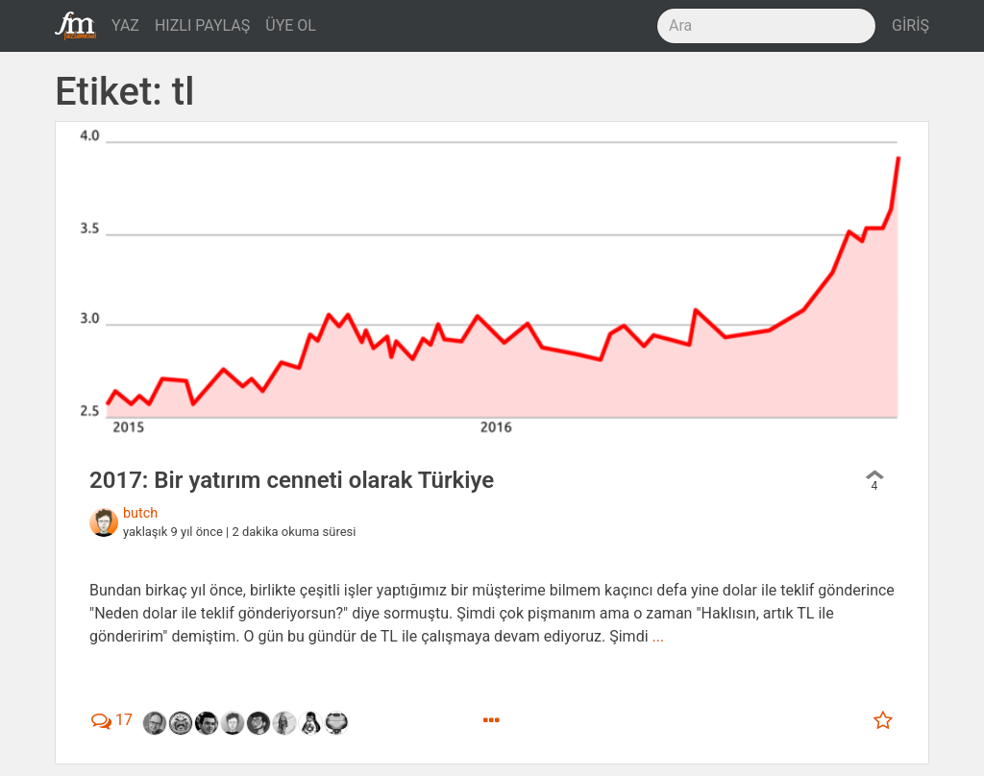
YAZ (125, 25)
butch (140, 513)
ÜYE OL (290, 25)
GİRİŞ (910, 25)
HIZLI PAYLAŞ (202, 25)
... (658, 636)
